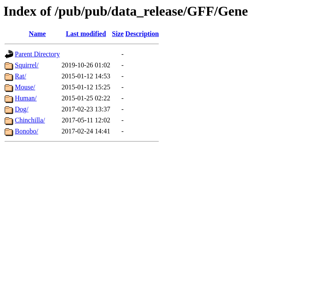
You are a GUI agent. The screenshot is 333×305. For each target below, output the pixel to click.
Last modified (86, 33)
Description (142, 33)
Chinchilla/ (30, 120)
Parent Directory (37, 54)
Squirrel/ (27, 65)
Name (37, 33)
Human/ (26, 98)
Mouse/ (25, 87)
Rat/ (20, 76)
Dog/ (21, 109)
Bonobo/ (26, 131)
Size (118, 33)
